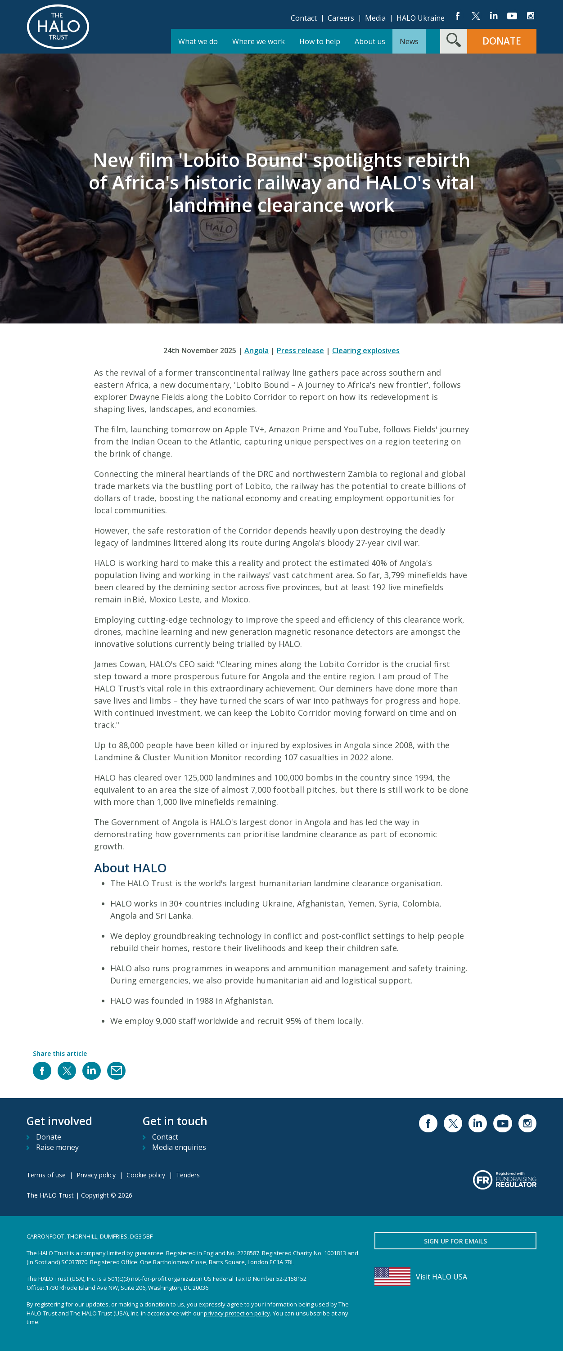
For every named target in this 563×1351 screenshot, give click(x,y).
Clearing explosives (366, 350)
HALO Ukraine (420, 18)
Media (375, 18)
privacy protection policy (237, 1313)
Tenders (188, 1175)
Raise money (57, 1147)
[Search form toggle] (453, 41)
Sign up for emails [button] (455, 1241)
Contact (304, 18)
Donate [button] (501, 41)
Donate (48, 1137)
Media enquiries (179, 1147)
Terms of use (46, 1175)
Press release (300, 350)
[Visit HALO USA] (455, 1276)
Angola (256, 350)
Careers (341, 18)
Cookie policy (145, 1175)
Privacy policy (96, 1175)
